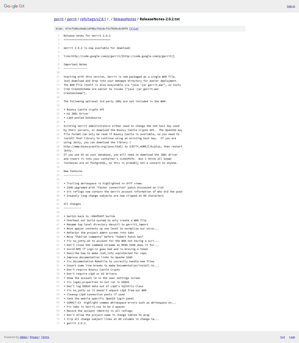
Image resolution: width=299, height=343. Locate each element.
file (134, 28)
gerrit (59, 19)
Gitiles (23, 337)
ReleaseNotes (124, 19)
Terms (45, 337)
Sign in (291, 6)
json (292, 337)
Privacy (34, 337)
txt (282, 337)
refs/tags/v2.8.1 (93, 19)
